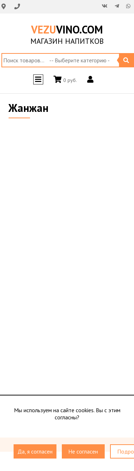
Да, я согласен (35, 451)
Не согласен (83, 451)
